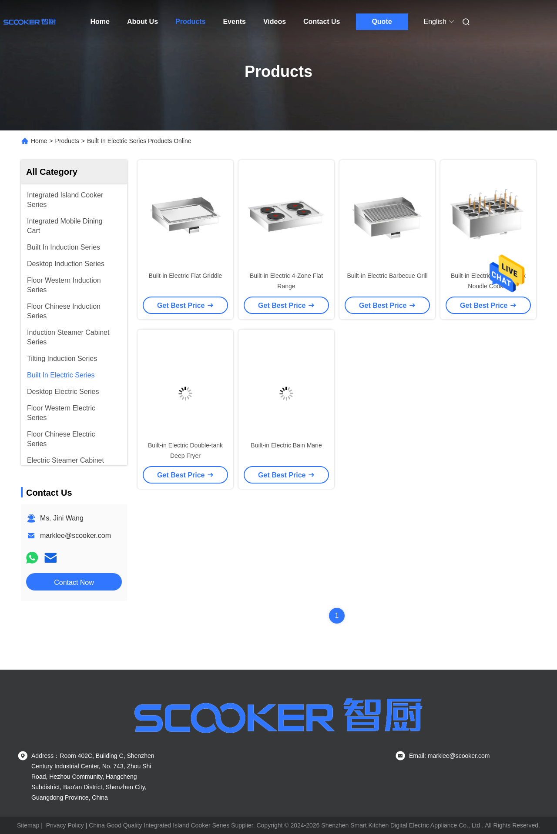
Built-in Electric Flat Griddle (185, 275)
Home (100, 21)
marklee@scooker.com (75, 535)
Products (190, 21)
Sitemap (28, 825)
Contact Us (321, 21)
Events (234, 21)
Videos (274, 21)
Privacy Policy (65, 825)
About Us (142, 21)
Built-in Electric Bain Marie (286, 445)
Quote (382, 21)
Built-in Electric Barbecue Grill (387, 275)
